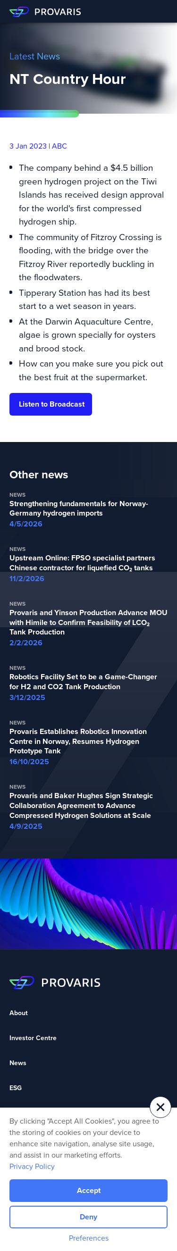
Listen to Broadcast (51, 404)
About (18, 1013)
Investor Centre (33, 1038)
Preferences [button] (89, 1238)
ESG (15, 1088)
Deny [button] (88, 1216)
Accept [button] (89, 1190)
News (17, 1063)
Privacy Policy (32, 1166)
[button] (160, 1107)
